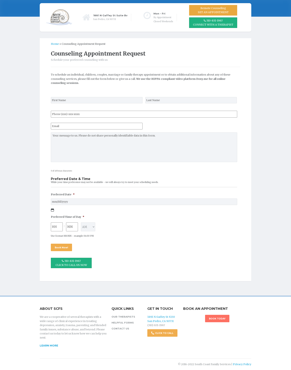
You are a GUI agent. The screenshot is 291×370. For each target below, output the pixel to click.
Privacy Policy (242, 364)
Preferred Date (63, 194)
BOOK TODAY (217, 318)
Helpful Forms (123, 322)
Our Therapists (123, 316)
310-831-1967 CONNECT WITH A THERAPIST (213, 22)
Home (55, 44)
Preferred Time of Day (67, 217)
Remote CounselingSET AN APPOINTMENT (213, 10)
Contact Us (120, 328)
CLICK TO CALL (162, 333)
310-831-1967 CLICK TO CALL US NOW (71, 263)
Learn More (49, 345)
